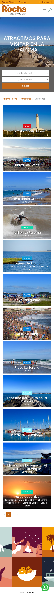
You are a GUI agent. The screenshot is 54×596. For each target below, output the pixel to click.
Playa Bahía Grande (27, 199)
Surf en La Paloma (27, 232)
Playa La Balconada (27, 334)
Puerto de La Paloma (27, 435)
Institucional (45, 2)
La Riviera (31, 266)
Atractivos (26, 98)
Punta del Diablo (26, 499)
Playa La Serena (27, 367)
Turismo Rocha (9, 98)
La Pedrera (42, 499)
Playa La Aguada (27, 300)
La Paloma (27, 134)
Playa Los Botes (27, 165)
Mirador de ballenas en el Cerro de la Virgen (27, 467)
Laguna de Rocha (27, 263)
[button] (50, 10)
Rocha (21, 266)
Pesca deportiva (27, 497)
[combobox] (25, 73)
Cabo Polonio (14, 502)
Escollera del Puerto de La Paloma (27, 399)
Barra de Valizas (31, 502)
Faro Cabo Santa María (27, 131)
